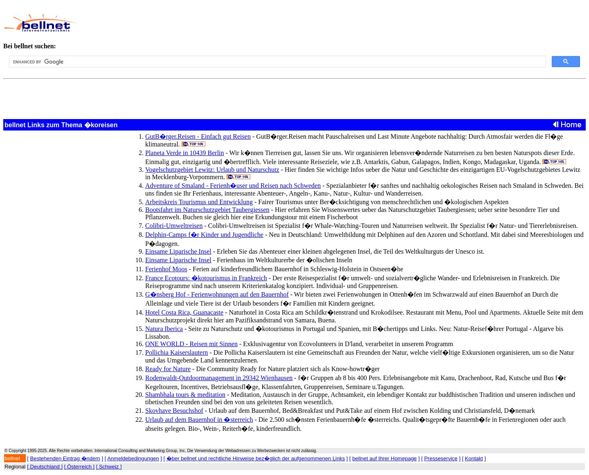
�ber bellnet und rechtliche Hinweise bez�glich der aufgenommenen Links (255, 458)
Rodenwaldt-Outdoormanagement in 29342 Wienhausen (218, 377)
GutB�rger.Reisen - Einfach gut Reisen (198, 136)
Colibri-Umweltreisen (173, 225)
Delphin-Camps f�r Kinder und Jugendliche (204, 234)
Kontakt (474, 458)
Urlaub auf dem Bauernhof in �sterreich (199, 419)
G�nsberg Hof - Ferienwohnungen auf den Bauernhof (217, 294)
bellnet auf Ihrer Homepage (384, 458)
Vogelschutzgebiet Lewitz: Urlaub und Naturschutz (212, 169)
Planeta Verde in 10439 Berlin (184, 152)
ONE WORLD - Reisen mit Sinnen (191, 343)
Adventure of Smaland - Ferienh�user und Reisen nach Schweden (233, 185)
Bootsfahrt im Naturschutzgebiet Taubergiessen (207, 209)
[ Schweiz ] (109, 467)
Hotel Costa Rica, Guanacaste (184, 312)
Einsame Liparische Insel (178, 251)
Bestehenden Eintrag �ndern (65, 458)
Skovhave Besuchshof (174, 410)
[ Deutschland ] (45, 467)
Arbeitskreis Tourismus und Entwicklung (199, 201)
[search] (276, 61)
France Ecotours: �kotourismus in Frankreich (206, 278)
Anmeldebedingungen (133, 458)
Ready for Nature (168, 368)
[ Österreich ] (79, 467)
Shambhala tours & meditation (185, 394)
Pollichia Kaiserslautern (176, 352)
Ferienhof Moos (166, 269)
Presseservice (441, 458)
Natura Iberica (164, 328)
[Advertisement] (269, 23)
